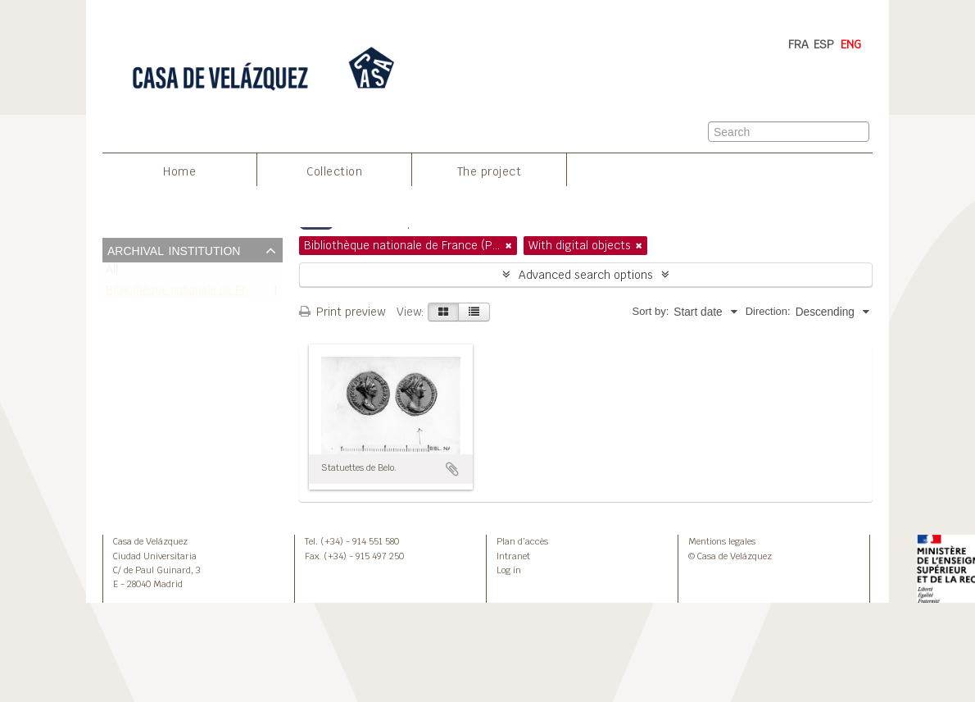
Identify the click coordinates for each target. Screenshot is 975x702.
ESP (824, 44)
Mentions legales (721, 541)
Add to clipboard (452, 469)
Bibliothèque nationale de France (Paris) (206, 293)
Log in (509, 570)
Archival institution (173, 249)
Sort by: (650, 311)
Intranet (513, 556)
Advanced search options (586, 274)
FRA (798, 44)
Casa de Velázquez (150, 541)
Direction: (768, 311)
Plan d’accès (522, 541)
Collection (334, 171)
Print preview (342, 311)
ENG (851, 44)
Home (179, 171)
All (112, 273)
